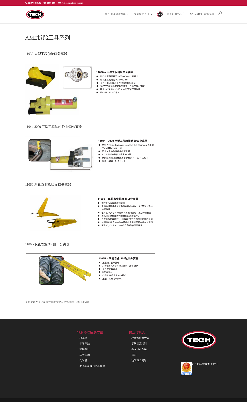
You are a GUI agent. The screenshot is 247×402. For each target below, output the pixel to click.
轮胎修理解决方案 (115, 14)
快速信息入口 (141, 14)
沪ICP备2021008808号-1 (205, 364)
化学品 (83, 360)
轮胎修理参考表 (140, 338)
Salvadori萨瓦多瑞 (202, 14)
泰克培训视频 (139, 349)
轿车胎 (83, 338)
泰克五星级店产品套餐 (92, 366)
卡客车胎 (85, 343)
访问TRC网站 (139, 360)
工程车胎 (85, 354)
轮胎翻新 (85, 349)
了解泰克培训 (139, 343)
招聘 (134, 354)
